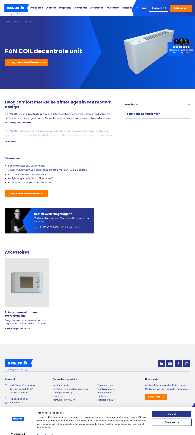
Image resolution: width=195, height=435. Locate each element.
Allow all (172, 408)
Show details (43, 429)
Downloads (80, 7)
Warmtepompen (105, 385)
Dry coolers (58, 396)
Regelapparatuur (105, 399)
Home (7, 22)
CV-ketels (102, 396)
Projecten (65, 7)
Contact (127, 7)
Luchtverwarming (106, 389)
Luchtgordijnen (104, 392)
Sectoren (51, 7)
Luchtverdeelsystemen (64, 399)
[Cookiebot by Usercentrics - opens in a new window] (18, 429)
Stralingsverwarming (62, 392)
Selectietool (97, 7)
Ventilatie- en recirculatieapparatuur (71, 389)
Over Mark (113, 7)
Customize (172, 417)
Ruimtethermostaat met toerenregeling (22, 314)
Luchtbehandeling (61, 385)
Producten (36, 7)
